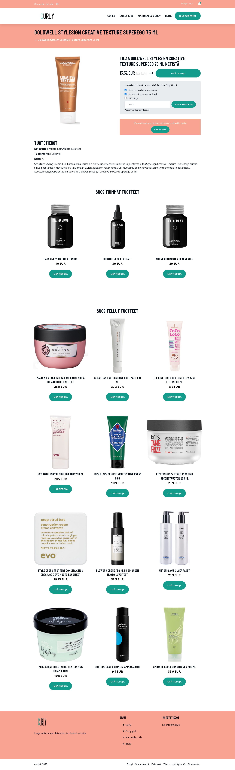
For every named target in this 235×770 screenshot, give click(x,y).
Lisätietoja (178, 73)
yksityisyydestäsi (141, 110)
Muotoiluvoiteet (72, 148)
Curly (111, 16)
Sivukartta (193, 764)
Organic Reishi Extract (117, 259)
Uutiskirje (133, 98)
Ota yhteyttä (142, 764)
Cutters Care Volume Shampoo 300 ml (117, 667)
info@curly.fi (187, 3)
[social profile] (57, 4)
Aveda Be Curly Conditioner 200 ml (174, 667)
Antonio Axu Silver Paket (174, 570)
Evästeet (156, 764)
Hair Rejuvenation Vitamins (60, 259)
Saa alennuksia (184, 104)
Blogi (169, 16)
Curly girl (126, 16)
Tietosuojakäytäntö (174, 764)
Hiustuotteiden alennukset (143, 90)
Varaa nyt (160, 129)
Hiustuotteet (187, 15)
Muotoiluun (55, 148)
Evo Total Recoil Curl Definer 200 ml (60, 474)
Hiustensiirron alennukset (142, 94)
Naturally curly (149, 16)
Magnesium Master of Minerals (174, 259)
